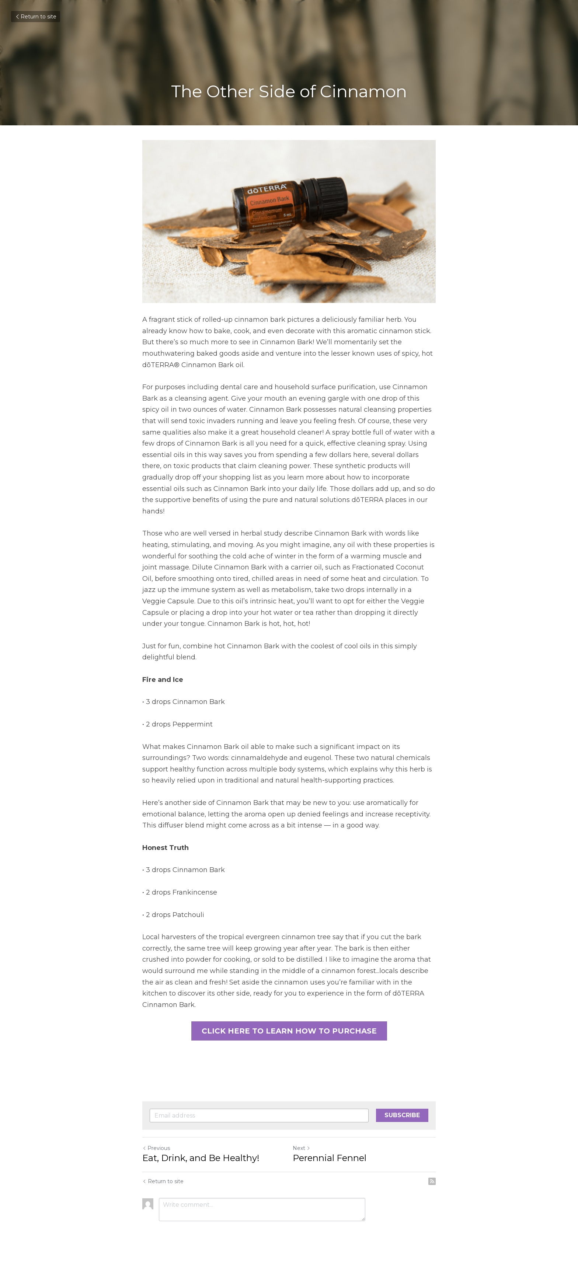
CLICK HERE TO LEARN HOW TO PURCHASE (289, 1031)
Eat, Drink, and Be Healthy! (201, 1158)
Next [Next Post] (301, 1148)
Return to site (35, 16)
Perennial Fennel (329, 1158)
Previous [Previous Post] (156, 1148)
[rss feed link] (432, 1181)
